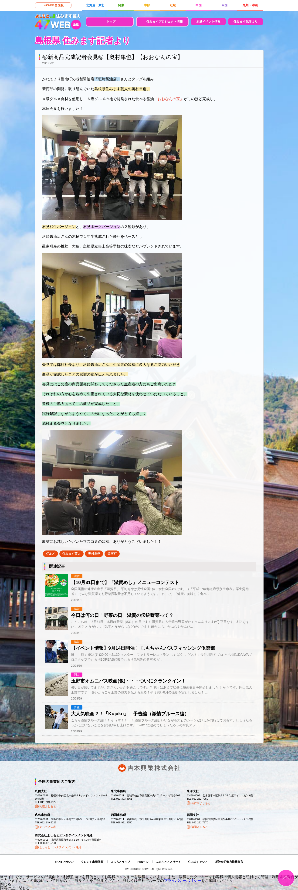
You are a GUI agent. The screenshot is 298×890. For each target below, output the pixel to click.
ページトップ (286, 878)
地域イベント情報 (208, 21)
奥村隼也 (94, 553)
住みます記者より (246, 21)
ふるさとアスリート (168, 861)
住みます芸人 (71, 553)
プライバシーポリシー (182, 881)
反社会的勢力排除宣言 (229, 861)
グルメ (50, 553)
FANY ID (142, 861)
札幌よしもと (47, 806)
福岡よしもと (199, 827)
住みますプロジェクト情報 (164, 21)
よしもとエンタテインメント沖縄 (60, 847)
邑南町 (112, 553)
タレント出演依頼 (92, 861)
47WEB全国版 (54, 5)
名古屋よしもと (201, 803)
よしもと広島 (47, 827)
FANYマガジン (64, 861)
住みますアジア (198, 861)
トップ (110, 21)
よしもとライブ (120, 861)
